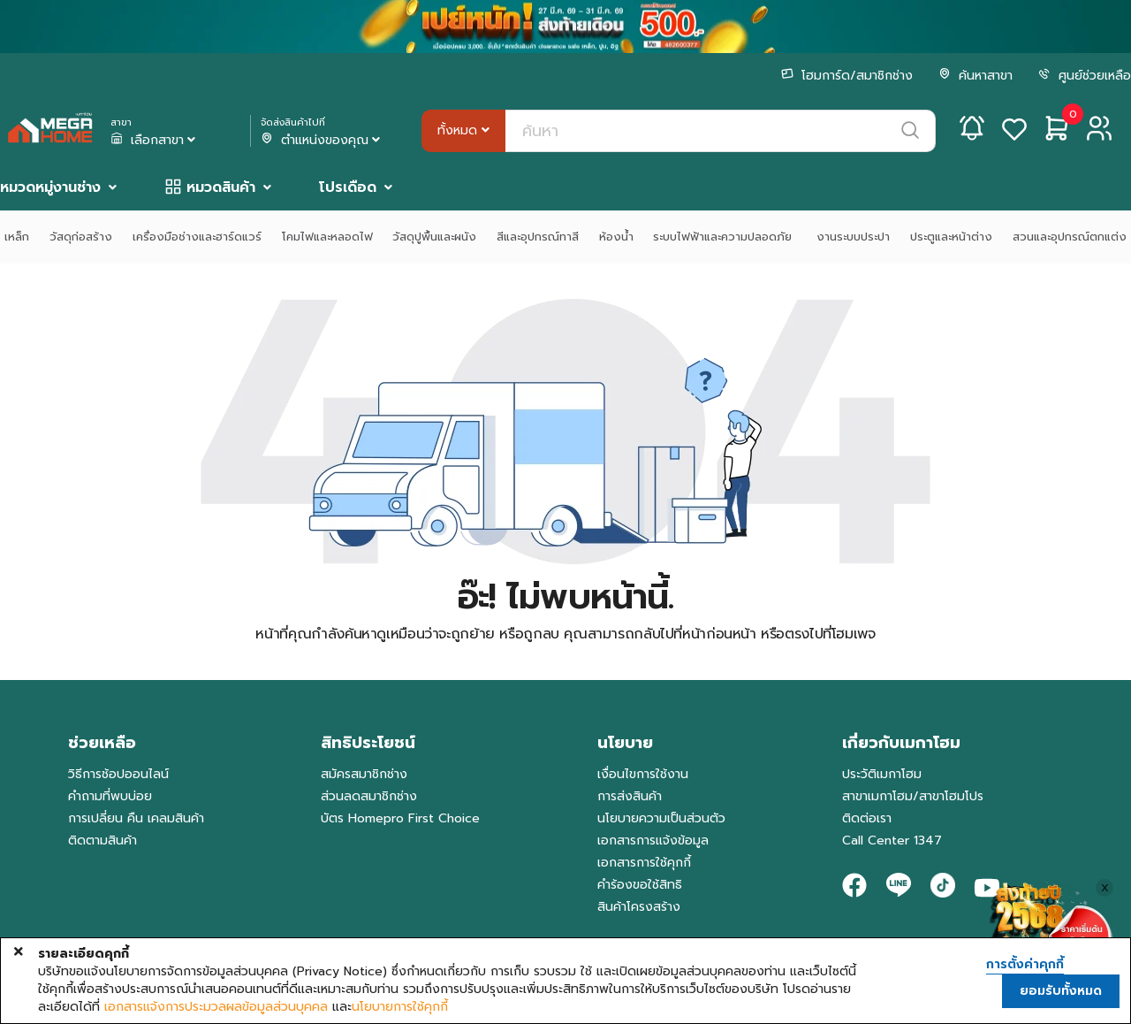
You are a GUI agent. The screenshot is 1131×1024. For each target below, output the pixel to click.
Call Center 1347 (892, 840)
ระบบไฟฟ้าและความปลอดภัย (724, 236)
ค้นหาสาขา (975, 75)
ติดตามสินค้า (102, 840)
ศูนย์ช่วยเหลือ (1084, 75)
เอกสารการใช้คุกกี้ (644, 862)
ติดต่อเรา (867, 818)
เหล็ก (16, 236)
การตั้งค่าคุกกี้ (1025, 965)
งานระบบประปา (853, 236)
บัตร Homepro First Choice (400, 818)
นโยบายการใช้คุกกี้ (400, 1007)
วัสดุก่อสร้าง (80, 236)
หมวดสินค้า (220, 187)
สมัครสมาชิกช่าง (364, 774)
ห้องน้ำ (616, 236)
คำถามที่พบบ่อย (110, 796)
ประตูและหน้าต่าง (951, 236)
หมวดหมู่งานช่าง (50, 187)
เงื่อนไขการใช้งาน (642, 774)
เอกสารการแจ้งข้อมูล (653, 840)
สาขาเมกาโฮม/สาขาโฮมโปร (912, 796)
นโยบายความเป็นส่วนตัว (661, 818)
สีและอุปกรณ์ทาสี (538, 236)
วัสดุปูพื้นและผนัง (434, 236)
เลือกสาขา (154, 140)
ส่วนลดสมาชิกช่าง (369, 796)
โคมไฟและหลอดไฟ (327, 236)
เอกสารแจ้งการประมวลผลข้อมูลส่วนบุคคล (216, 1007)
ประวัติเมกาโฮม (882, 774)
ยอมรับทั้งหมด (1061, 991)
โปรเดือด (347, 187)
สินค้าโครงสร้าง (638, 907)
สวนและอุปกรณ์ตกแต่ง (1070, 236)
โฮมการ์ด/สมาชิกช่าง (847, 75)
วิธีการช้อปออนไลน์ (118, 774)
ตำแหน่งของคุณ (322, 140)
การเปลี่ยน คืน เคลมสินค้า (136, 818)
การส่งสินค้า (629, 796)
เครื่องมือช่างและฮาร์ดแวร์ (197, 236)
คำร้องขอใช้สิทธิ (639, 884)
